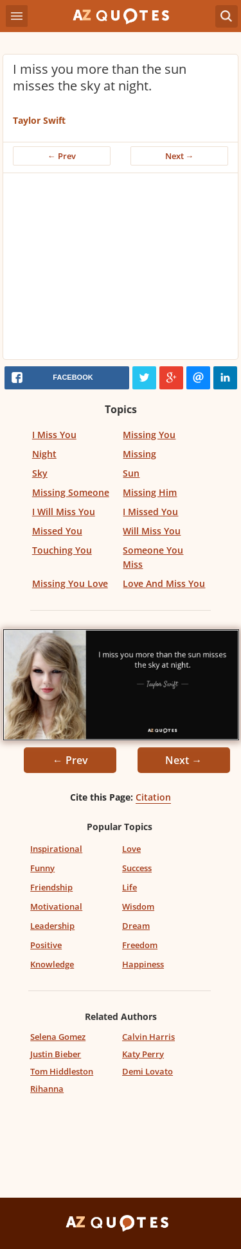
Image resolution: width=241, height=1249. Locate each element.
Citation (153, 797)
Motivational (56, 906)
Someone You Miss (153, 557)
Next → (179, 156)
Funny (42, 868)
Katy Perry (143, 1054)
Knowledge (52, 964)
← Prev (62, 156)
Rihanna (47, 1088)
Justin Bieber (55, 1054)
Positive (46, 945)
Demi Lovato (147, 1071)
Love (131, 848)
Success (137, 868)
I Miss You (54, 435)
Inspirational (56, 848)
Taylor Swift (39, 120)
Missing (139, 454)
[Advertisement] (120, 269)
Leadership (52, 925)
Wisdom (138, 906)
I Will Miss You (63, 512)
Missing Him (150, 492)
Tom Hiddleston (61, 1071)
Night (44, 454)
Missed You (57, 531)
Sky (40, 473)
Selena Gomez (57, 1036)
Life (129, 887)
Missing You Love (70, 583)
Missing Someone (70, 492)
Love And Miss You (164, 583)
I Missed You (150, 512)
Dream (136, 925)
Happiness (143, 964)
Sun (131, 473)
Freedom (139, 945)
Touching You (62, 550)
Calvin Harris (148, 1036)
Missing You (149, 435)
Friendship (51, 887)
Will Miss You (152, 531)
